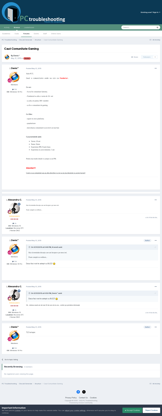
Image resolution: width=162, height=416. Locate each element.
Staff (45, 34)
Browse (17, 28)
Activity (6, 27)
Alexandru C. (15, 199)
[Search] (131, 27)
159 (14, 89)
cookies (18, 410)
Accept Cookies (131, 410)
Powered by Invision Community (81, 403)
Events (36, 34)
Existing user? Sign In (150, 12)
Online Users (56, 34)
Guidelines (6, 34)
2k (14, 223)
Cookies (93, 398)
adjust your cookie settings (75, 410)
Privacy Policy (71, 398)
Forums (26, 34)
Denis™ (16, 56)
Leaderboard (29, 27)
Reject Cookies (151, 410)
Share (134, 57)
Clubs (17, 34)
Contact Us (83, 398)
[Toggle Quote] (30, 247)
